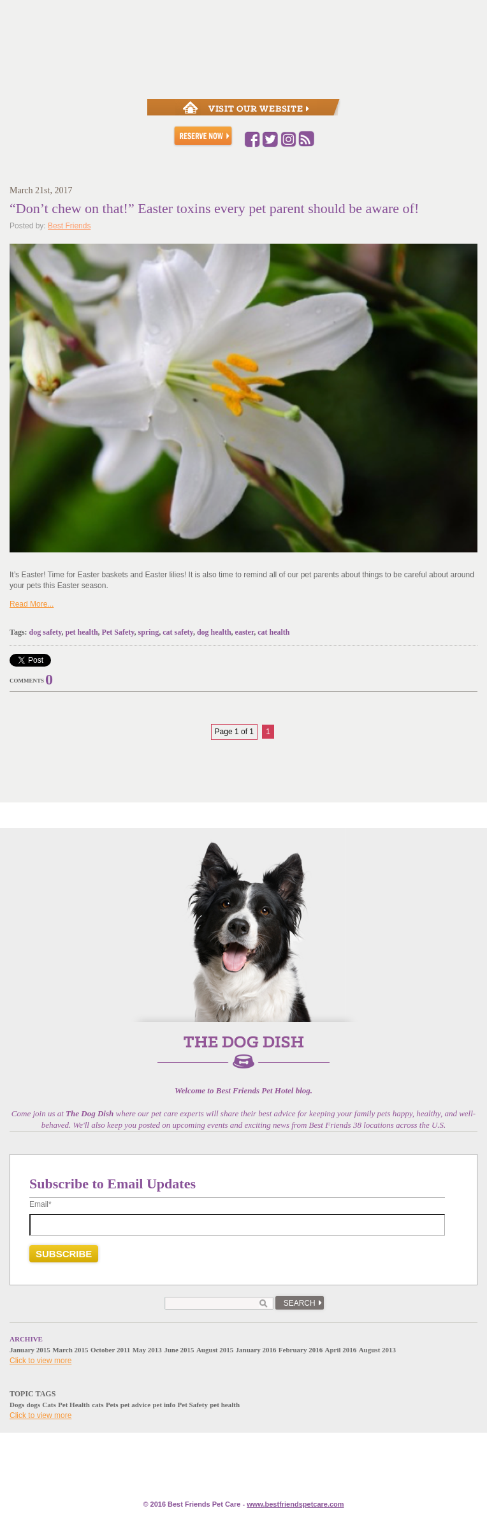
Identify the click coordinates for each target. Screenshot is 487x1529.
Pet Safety (118, 632)
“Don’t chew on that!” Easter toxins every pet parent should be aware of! (214, 208)
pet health (82, 632)
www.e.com (295, 1504)
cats (97, 1404)
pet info (163, 1404)
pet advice (135, 1404)
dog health (214, 632)
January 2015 (30, 1350)
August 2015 (214, 1350)
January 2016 (256, 1350)
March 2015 (70, 1350)
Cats (48, 1404)
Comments (27, 680)
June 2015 (179, 1350)
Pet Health (74, 1404)
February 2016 (301, 1350)
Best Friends (69, 225)
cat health (273, 632)
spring (148, 632)
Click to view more (40, 1360)
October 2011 (110, 1350)
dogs (33, 1404)
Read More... (32, 604)
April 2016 (341, 1350)
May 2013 (147, 1350)
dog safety (45, 632)
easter (244, 632)
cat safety (178, 632)
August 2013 (377, 1350)
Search (300, 1303)
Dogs (17, 1404)
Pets (112, 1404)
